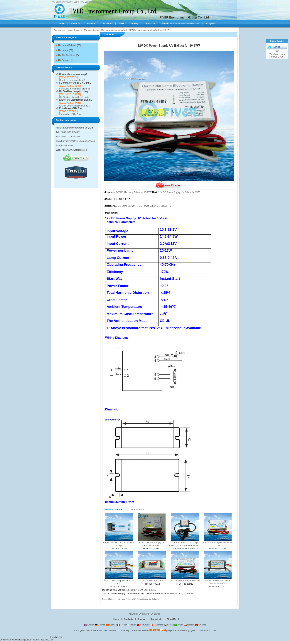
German (100, 625)
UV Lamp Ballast (91, 30)
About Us (171, 619)
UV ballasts (144, 614)
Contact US (156, 619)
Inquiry (141, 619)
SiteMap (145, 630)
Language (210, 23)
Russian (189, 625)
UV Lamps (156, 614)
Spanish (111, 625)
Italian (131, 625)
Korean (169, 625)
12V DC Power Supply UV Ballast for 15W (179, 192)
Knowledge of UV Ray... (71, 108)
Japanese (157, 625)
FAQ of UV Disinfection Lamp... (75, 100)
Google (178, 593)
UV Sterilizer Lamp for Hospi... (75, 91)
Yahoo (186, 593)
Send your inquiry (146, 590)
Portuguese (143, 625)
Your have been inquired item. (277, 55)
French (122, 625)
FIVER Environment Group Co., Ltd (106, 630)
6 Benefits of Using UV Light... (75, 83)
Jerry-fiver (69, 145)
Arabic (178, 625)
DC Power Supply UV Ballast (114, 30)
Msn (193, 593)
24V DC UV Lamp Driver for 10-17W (133, 192)
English (89, 625)
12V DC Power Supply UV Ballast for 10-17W (149, 30)
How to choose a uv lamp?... (74, 74)
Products (78, 30)
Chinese (200, 625)
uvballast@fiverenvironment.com (180, 23)
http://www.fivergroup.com (74, 150)
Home (69, 30)
